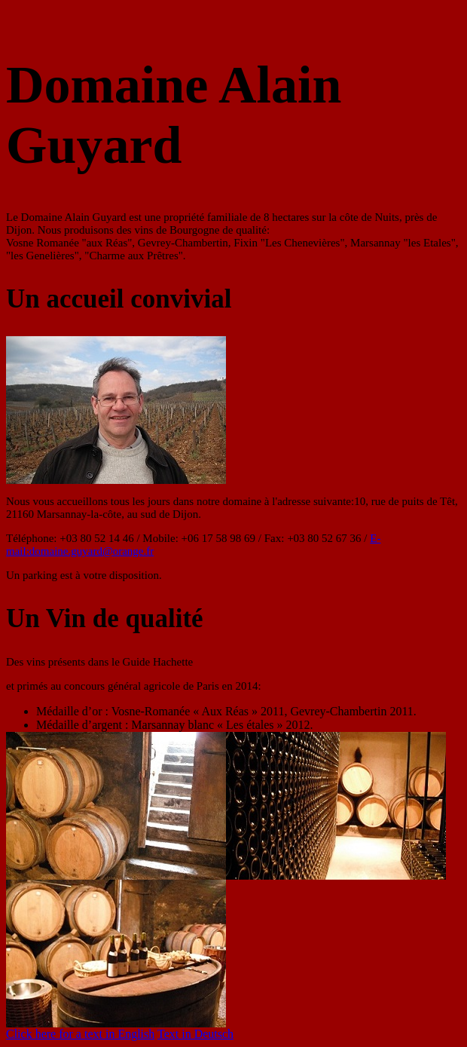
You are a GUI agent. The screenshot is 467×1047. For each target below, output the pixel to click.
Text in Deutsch (195, 1033)
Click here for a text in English (80, 1033)
